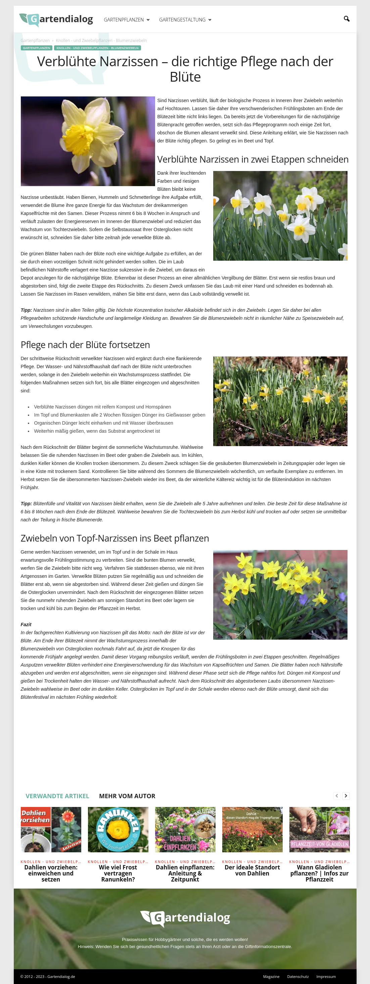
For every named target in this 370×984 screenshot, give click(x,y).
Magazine (271, 976)
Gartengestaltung (185, 19)
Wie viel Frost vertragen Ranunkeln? (118, 873)
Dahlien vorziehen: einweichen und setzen (51, 873)
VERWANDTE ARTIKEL (58, 796)
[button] (346, 19)
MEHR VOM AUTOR (127, 796)
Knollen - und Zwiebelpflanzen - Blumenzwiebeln (97, 48)
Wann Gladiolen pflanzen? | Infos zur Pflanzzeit (319, 873)
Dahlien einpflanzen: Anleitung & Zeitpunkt (185, 873)
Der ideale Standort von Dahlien (252, 870)
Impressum (326, 976)
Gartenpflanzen (127, 19)
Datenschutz (298, 976)
